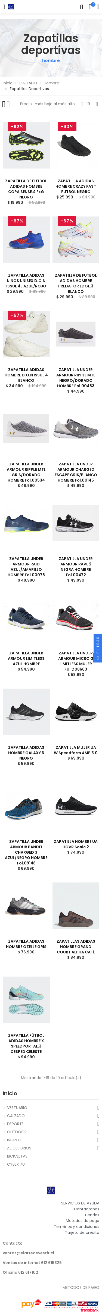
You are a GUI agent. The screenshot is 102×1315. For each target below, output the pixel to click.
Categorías (4, 6)
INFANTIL (14, 1140)
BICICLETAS (17, 1156)
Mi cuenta (98, 6)
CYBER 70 (16, 1164)
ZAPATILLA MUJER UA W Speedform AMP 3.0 (76, 750)
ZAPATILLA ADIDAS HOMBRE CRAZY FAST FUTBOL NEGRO (75, 186)
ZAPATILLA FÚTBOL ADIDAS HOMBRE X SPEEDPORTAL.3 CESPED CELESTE (26, 1043)
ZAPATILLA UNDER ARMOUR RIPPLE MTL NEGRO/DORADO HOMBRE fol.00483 (75, 378)
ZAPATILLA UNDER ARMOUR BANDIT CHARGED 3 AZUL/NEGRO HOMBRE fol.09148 (26, 852)
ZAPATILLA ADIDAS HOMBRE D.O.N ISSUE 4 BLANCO (26, 375)
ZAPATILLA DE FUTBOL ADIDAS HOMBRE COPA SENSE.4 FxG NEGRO (26, 189)
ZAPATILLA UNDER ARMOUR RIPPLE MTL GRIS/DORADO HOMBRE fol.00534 (26, 472)
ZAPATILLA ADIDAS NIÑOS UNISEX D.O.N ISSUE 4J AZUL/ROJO (26, 281)
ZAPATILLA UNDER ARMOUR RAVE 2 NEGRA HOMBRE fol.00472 (76, 567)
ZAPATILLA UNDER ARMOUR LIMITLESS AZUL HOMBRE (26, 658)
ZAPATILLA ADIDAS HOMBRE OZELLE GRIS (26, 944)
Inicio (10, 1093)
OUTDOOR (17, 1132)
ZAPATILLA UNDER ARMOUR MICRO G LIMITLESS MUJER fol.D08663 (76, 661)
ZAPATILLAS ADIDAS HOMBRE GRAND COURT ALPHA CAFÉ (76, 947)
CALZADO (16, 1115)
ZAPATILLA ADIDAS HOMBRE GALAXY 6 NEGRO (26, 753)
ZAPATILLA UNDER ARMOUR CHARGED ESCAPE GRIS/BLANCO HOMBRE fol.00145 (76, 472)
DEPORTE (15, 1124)
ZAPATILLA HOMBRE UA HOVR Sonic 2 (76, 844)
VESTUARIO (17, 1107)
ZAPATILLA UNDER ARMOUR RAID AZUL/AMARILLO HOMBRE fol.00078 (26, 567)
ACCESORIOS (19, 1148)
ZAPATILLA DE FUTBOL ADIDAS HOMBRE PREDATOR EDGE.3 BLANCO (76, 283)
